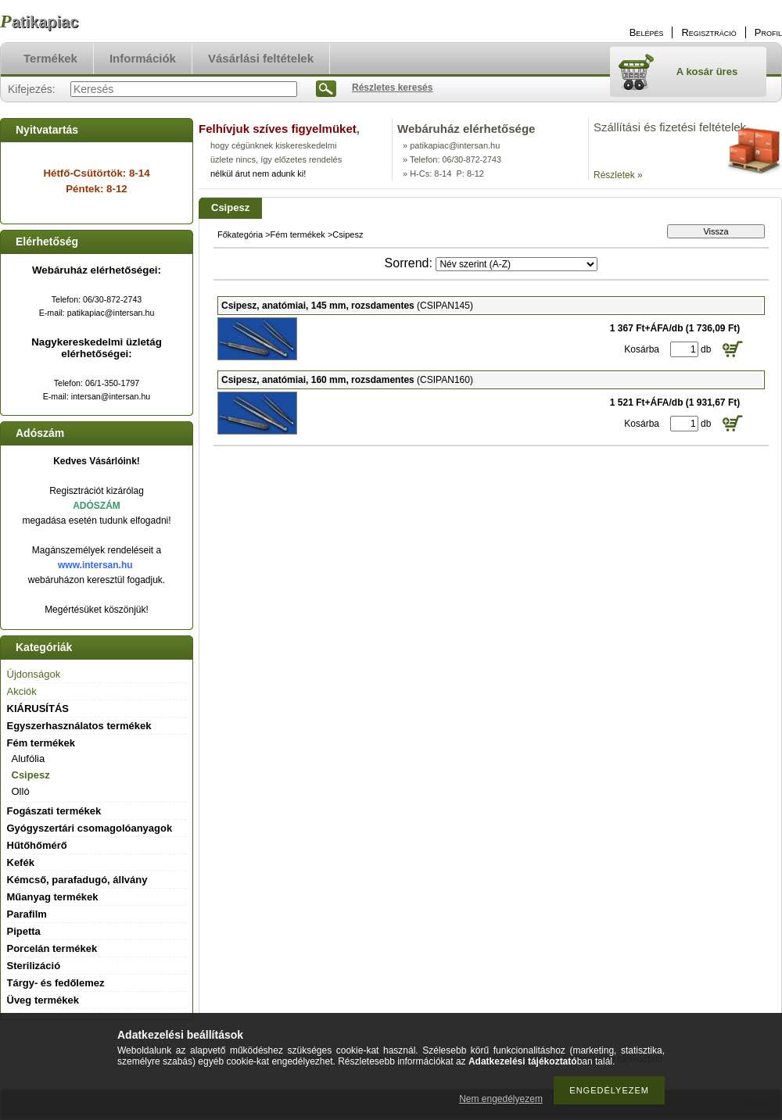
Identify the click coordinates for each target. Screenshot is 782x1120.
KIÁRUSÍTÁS (38, 708)
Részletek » (618, 175)
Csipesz (31, 775)
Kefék (20, 862)
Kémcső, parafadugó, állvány (77, 880)
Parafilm (27, 914)
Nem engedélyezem (501, 1098)
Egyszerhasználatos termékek (79, 726)
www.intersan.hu (95, 565)
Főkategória (240, 234)
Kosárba (641, 349)
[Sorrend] (516, 264)
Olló (21, 791)
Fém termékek (298, 234)
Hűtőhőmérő (37, 845)
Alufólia (28, 758)
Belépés (647, 32)
